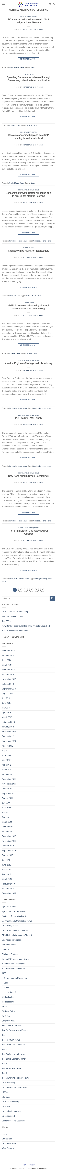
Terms (25, 1165)
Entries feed (7, 1139)
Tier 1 (4, 581)
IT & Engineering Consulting (14, 978)
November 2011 (9, 784)
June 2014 (6, 660)
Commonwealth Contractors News (17, 921)
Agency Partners (9, 907)
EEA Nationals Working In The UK (17, 935)
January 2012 (8, 775)
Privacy (31, 1165)
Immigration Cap (41, 579)
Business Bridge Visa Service (15, 916)
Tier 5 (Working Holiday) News (15, 1078)
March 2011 (7, 822)
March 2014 (7, 665)
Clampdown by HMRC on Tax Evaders (28, 251)
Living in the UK (9, 992)
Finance (5, 950)
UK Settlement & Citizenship (14, 1088)
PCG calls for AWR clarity (28, 418)
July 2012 (6, 751)
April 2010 (6, 875)
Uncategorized (8, 1116)
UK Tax (31, 248)
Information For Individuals (13, 969)
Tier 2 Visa (6, 621)
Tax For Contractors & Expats (14, 1030)
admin (41, 29)
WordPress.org (8, 1148)
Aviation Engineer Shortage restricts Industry (28, 363)
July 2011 (6, 803)
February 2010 (8, 884)
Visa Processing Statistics (13, 1121)
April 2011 (6, 817)
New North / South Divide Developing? (28, 476)
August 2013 (7, 694)
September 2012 (9, 741)
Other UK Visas (8, 1021)
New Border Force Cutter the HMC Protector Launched (26, 626)
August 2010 (7, 855)
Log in (4, 1134)
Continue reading (28, 59)
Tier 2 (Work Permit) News (13, 1054)
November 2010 (9, 841)
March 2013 (7, 717)
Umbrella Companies (11, 1111)
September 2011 (9, 794)
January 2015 (8, 656)
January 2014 (8, 675)
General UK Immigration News (15, 959)
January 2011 (8, 832)
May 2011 (6, 813)
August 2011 (7, 798)
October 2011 (8, 789)
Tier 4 (4, 1064)
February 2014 (8, 670)
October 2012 (8, 736)
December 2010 (9, 836)
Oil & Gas (6, 1016)
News (34, 16)
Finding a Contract (10, 954)
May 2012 (6, 760)
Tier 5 (4, 1073)
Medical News (26, 16)
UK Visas (6, 1107)
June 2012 (6, 756)
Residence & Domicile (12, 1026)
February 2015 (8, 651)
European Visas (9, 945)
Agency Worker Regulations (14, 912)
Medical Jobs (7, 997)
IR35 (4, 973)
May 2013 (6, 708)
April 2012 (6, 765)
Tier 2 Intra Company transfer (14, 1059)
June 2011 (6, 808)
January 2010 (8, 889)
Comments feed (9, 1144)
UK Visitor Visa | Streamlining (15, 612)
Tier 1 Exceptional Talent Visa (15, 631)
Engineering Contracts (12, 940)
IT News (26, 74)
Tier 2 (4, 1050)
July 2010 (6, 860)
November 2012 (9, 732)
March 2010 (7, 879)
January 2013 (8, 727)
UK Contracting (8, 1083)
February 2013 (8, 722)
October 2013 (8, 684)
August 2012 (7, 746)
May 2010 (6, 870)
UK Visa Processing (11, 1102)
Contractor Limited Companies (15, 931)
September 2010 (9, 851)
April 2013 (6, 713)
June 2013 (6, 703)
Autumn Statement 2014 (12, 617)
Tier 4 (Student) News (11, 1069)
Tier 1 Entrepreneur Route (13, 1045)
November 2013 (9, 679)
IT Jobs (5, 983)
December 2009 (9, 894)
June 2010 (6, 865)
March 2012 (7, 770)
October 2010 (8, 846)
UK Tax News (36, 296)
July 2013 (6, 698)
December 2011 (9, 779)
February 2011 (8, 827)
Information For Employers (13, 964)
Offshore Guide (8, 1011)
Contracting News (26, 190)
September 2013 (9, 689)
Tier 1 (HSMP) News (31, 528)
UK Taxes (6, 1097)
